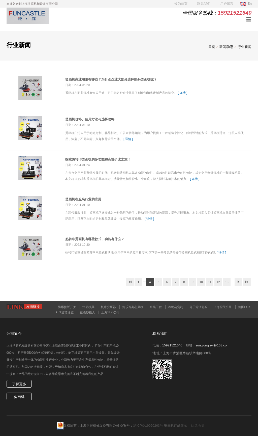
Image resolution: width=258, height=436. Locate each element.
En (245, 4)
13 (226, 282)
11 (209, 282)
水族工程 (156, 307)
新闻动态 (226, 47)
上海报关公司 (223, 307)
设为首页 (180, 4)
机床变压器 (108, 307)
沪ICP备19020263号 (148, 425)
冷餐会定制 (175, 307)
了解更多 (19, 384)
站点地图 (197, 425)
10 (201, 282)
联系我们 (203, 4)
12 (218, 282)
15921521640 (172, 345)
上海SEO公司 (110, 312)
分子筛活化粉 (198, 307)
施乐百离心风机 (132, 307)
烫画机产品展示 (175, 425)
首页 (211, 47)
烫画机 (19, 397)
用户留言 (226, 4)
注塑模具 (88, 307)
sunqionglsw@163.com (213, 345)
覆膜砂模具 (87, 312)
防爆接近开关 (67, 307)
